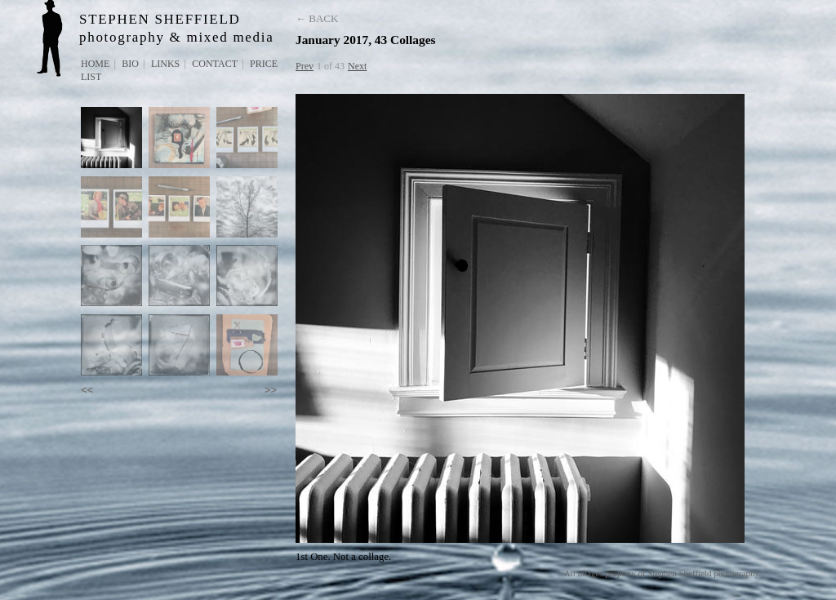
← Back (317, 18)
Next (357, 66)
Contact (215, 63)
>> (271, 390)
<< (87, 390)
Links (165, 63)
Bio (130, 63)
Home (95, 63)
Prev (305, 66)
